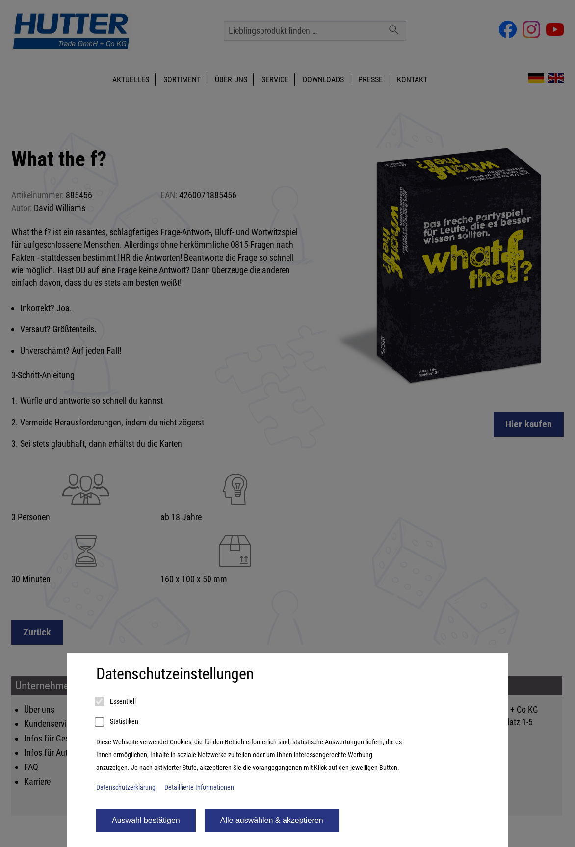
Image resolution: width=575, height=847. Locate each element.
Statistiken (117, 722)
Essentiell (116, 702)
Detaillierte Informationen (199, 787)
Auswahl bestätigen (146, 820)
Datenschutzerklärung (126, 787)
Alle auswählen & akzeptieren (271, 820)
